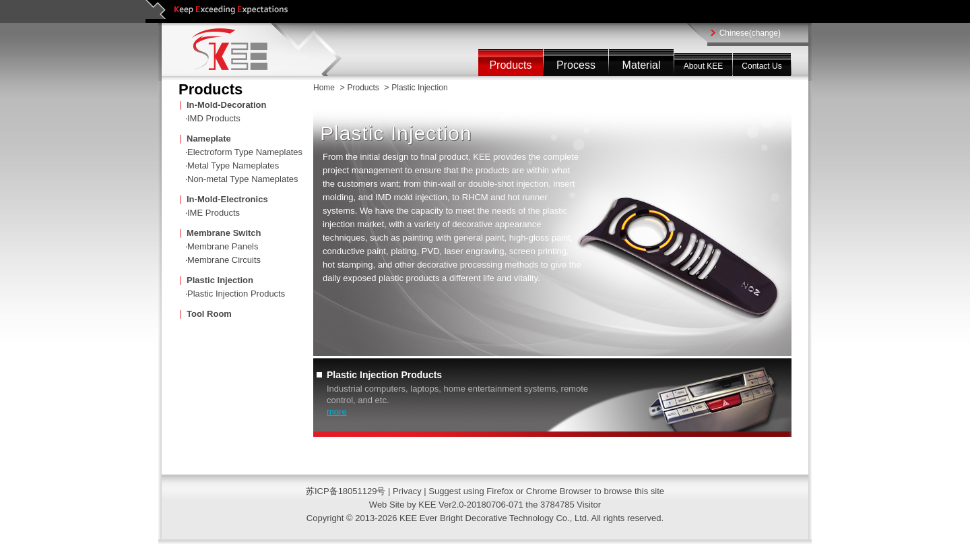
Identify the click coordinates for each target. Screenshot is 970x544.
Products (510, 65)
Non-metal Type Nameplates (242, 179)
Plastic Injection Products (236, 294)
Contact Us (761, 66)
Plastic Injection (220, 280)
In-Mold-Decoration (226, 105)
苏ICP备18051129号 (346, 491)
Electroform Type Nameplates (244, 152)
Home (324, 87)
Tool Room (209, 314)
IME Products (213, 213)
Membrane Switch (224, 233)
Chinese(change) (750, 33)
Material (641, 65)
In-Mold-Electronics (227, 199)
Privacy (408, 491)
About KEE (703, 66)
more (337, 411)
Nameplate (209, 138)
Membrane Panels (223, 246)
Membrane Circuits (224, 260)
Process (575, 65)
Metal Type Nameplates (233, 165)
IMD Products (213, 118)
